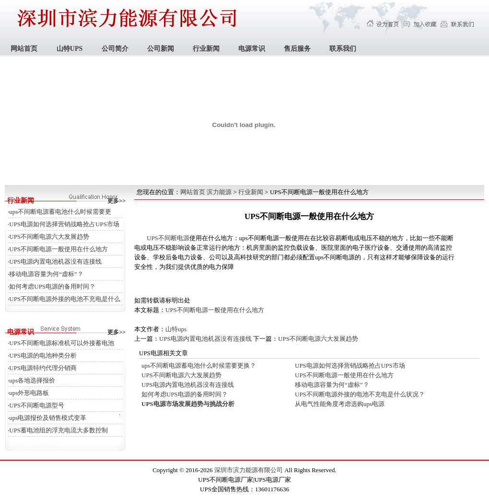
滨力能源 (219, 192)
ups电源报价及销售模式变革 (47, 417)
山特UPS (69, 48)
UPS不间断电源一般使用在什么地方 (58, 249)
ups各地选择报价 (32, 380)
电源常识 (251, 48)
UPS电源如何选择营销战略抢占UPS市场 (64, 224)
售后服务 (297, 48)
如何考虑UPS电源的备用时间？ (52, 286)
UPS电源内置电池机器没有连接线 (55, 261)
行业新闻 (206, 48)
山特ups (175, 329)
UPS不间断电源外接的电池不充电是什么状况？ (360, 394)
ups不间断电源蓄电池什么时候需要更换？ (198, 365)
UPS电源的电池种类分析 (43, 355)
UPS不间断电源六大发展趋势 (49, 236)
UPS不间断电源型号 (36, 405)
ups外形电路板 (29, 392)
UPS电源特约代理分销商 (43, 367)
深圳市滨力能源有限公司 (248, 470)
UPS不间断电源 (168, 238)
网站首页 (24, 48)
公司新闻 (160, 48)
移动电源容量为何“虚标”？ (46, 274)
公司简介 (115, 48)
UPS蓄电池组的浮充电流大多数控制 (58, 430)
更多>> (116, 200)
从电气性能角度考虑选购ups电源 (339, 403)
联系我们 (342, 48)
